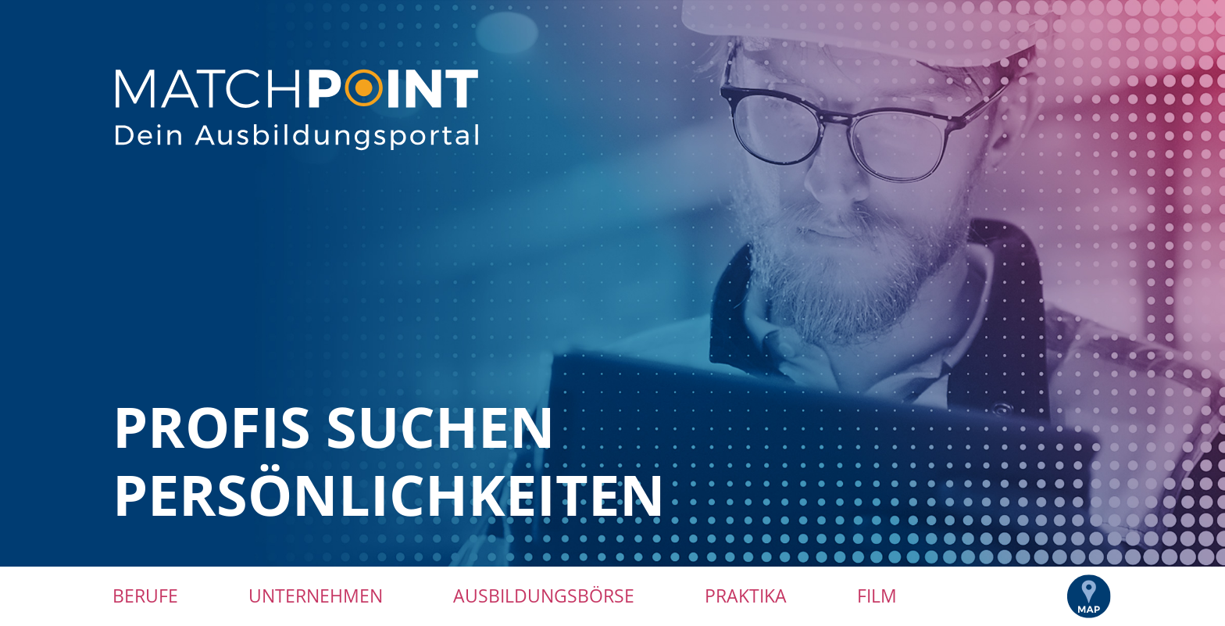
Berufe (145, 595)
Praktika (746, 595)
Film (877, 595)
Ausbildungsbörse (543, 595)
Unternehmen (315, 595)
